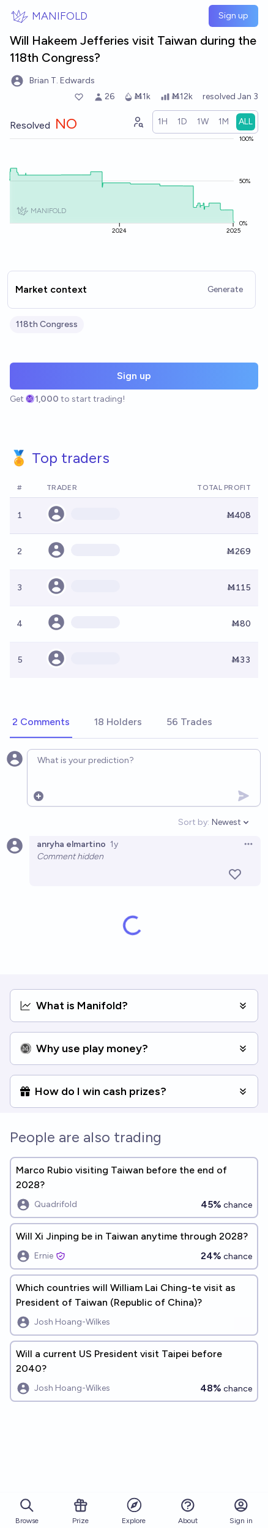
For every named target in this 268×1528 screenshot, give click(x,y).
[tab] (41, 722)
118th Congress (47, 324)
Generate (225, 289)
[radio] (162, 121)
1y (114, 844)
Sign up (233, 15)
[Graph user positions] (137, 122)
